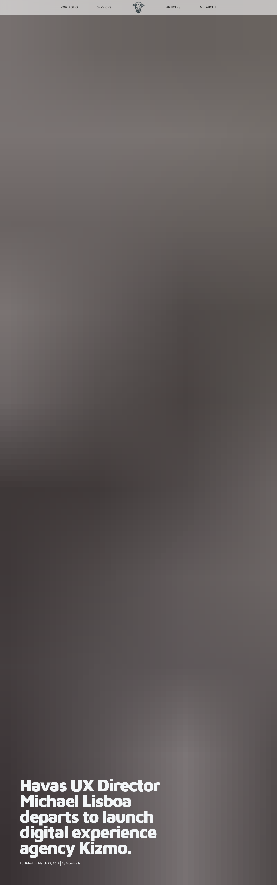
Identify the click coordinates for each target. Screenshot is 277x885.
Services (104, 7)
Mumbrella (74, 863)
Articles (173, 7)
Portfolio (69, 7)
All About (208, 7)
